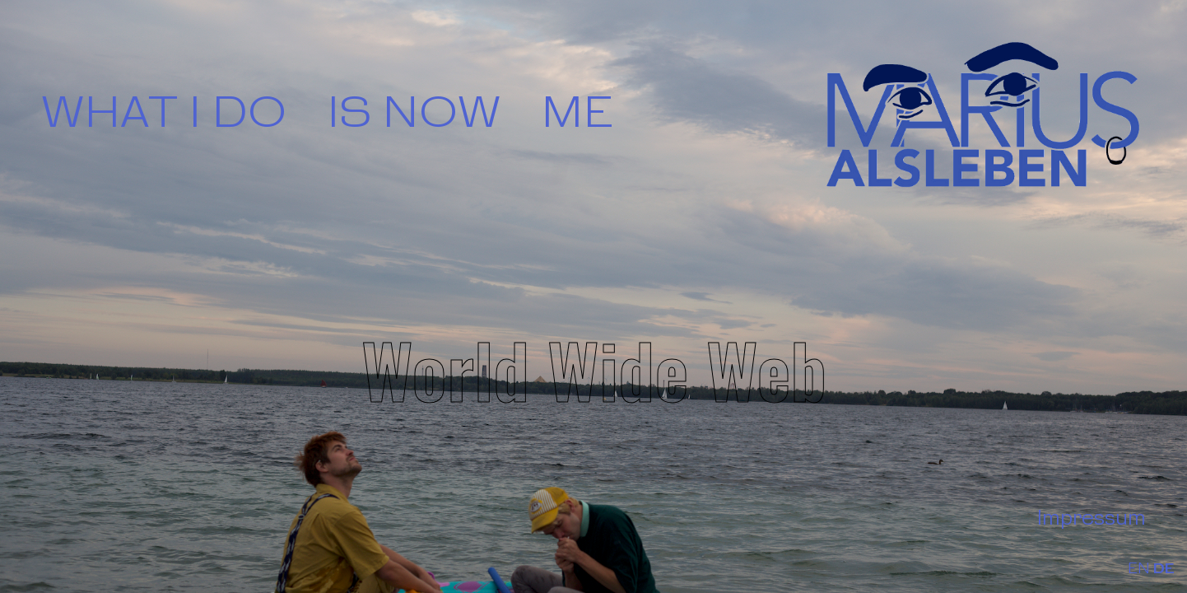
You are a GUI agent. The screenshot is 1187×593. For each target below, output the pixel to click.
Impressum (1091, 518)
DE (1164, 569)
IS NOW (414, 115)
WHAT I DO (164, 115)
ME (577, 115)
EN (1139, 569)
